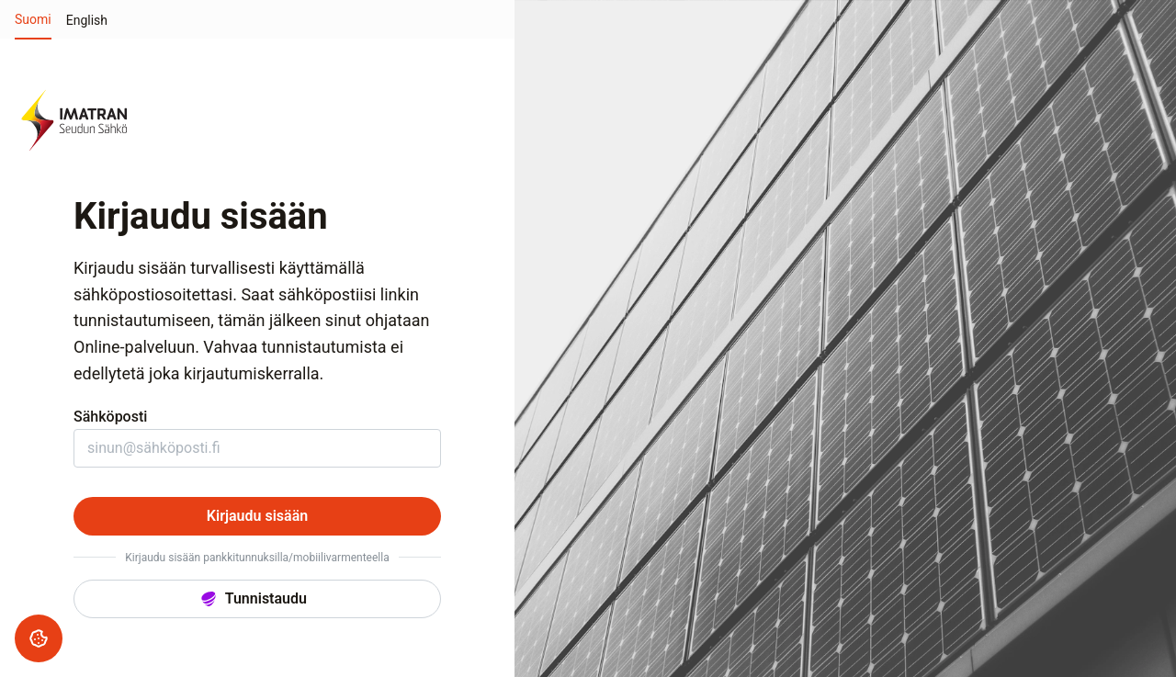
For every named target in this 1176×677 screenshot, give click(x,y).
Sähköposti (110, 416)
